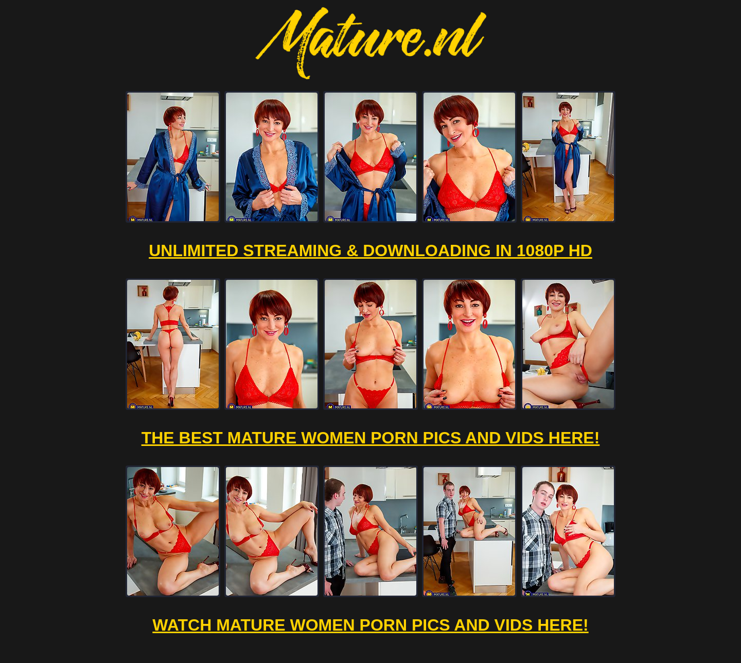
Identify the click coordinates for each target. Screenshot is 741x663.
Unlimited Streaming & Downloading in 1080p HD (370, 250)
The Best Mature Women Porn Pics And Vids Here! (371, 437)
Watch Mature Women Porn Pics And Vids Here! (370, 625)
